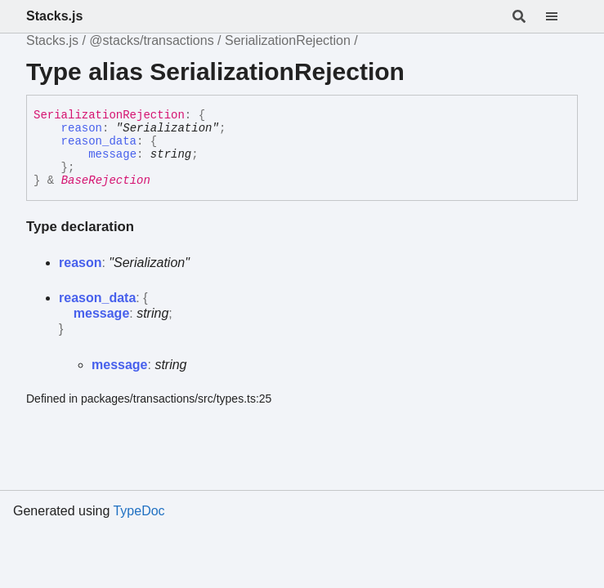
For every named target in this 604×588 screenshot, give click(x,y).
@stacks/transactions (151, 40)
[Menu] (561, 16)
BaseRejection (105, 180)
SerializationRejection (288, 40)
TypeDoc (138, 511)
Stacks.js (54, 16)
